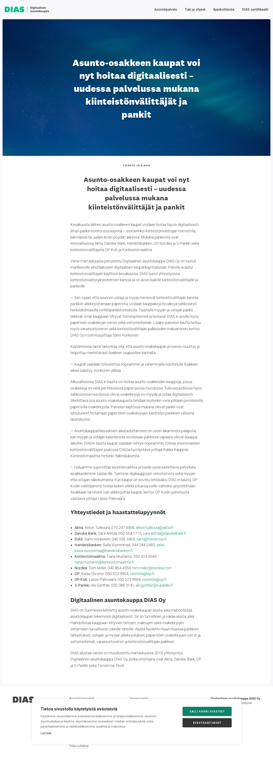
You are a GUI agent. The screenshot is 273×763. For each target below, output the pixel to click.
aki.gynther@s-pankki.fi (154, 585)
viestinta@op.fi (142, 573)
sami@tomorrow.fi (151, 539)
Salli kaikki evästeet (207, 711)
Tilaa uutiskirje (79, 746)
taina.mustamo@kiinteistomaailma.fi (104, 562)
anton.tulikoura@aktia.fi (154, 527)
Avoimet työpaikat (81, 698)
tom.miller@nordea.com (152, 568)
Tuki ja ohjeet (195, 9)
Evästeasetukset (207, 722)
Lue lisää (46, 733)
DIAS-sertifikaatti (255, 9)
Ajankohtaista (223, 9)
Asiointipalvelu (165, 9)
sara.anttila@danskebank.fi (164, 533)
